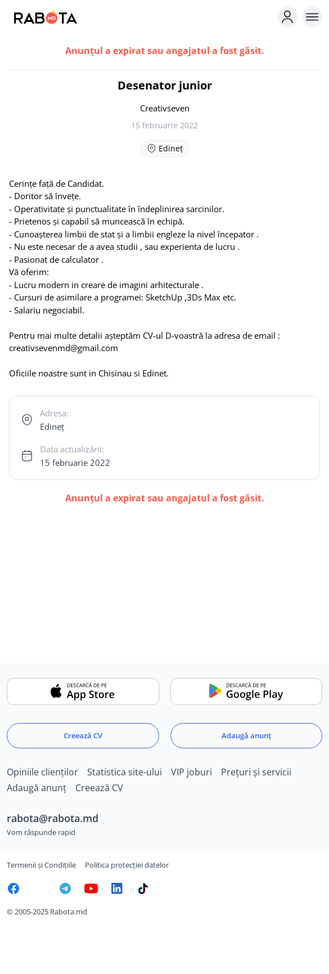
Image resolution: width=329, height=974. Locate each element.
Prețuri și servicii (256, 772)
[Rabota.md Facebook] (13, 888)
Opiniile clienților (42, 772)
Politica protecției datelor (127, 865)
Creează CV (83, 735)
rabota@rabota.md (52, 818)
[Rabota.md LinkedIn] (117, 888)
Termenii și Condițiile (41, 865)
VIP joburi (191, 772)
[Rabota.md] (140, 16)
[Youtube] (91, 888)
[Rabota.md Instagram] (39, 888)
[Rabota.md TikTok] (143, 888)
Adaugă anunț (246, 735)
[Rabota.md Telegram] (65, 888)
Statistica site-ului (124, 772)
